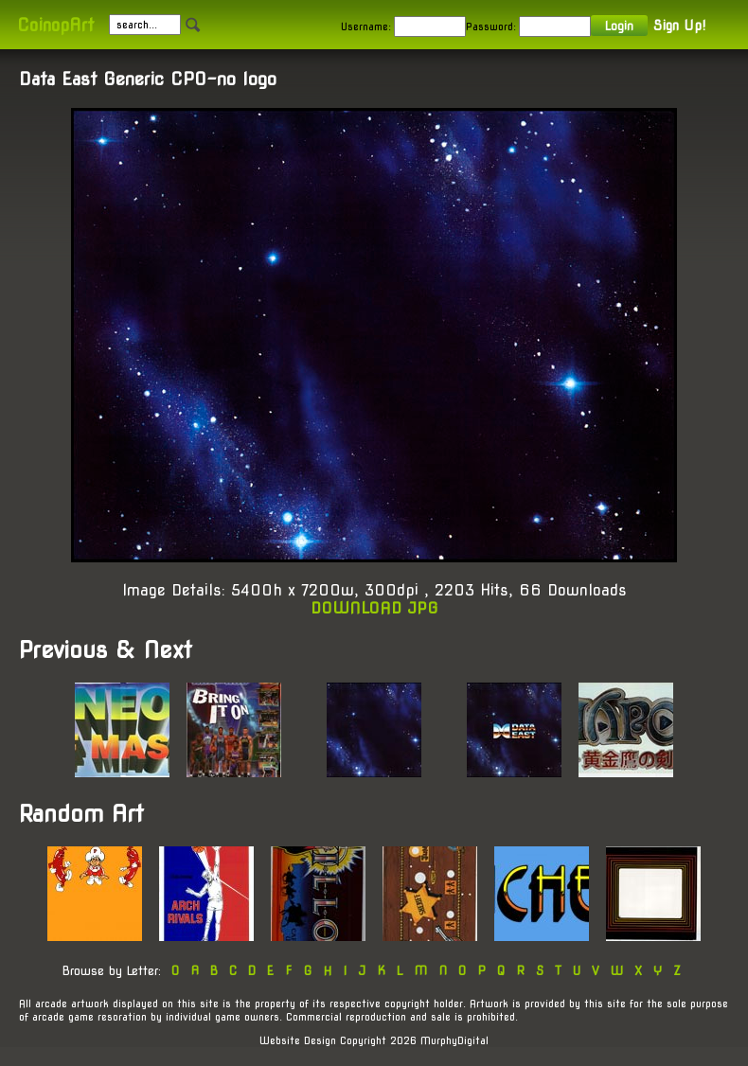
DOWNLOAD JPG (374, 608)
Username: (366, 26)
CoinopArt (55, 25)
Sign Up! (679, 25)
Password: (491, 26)
